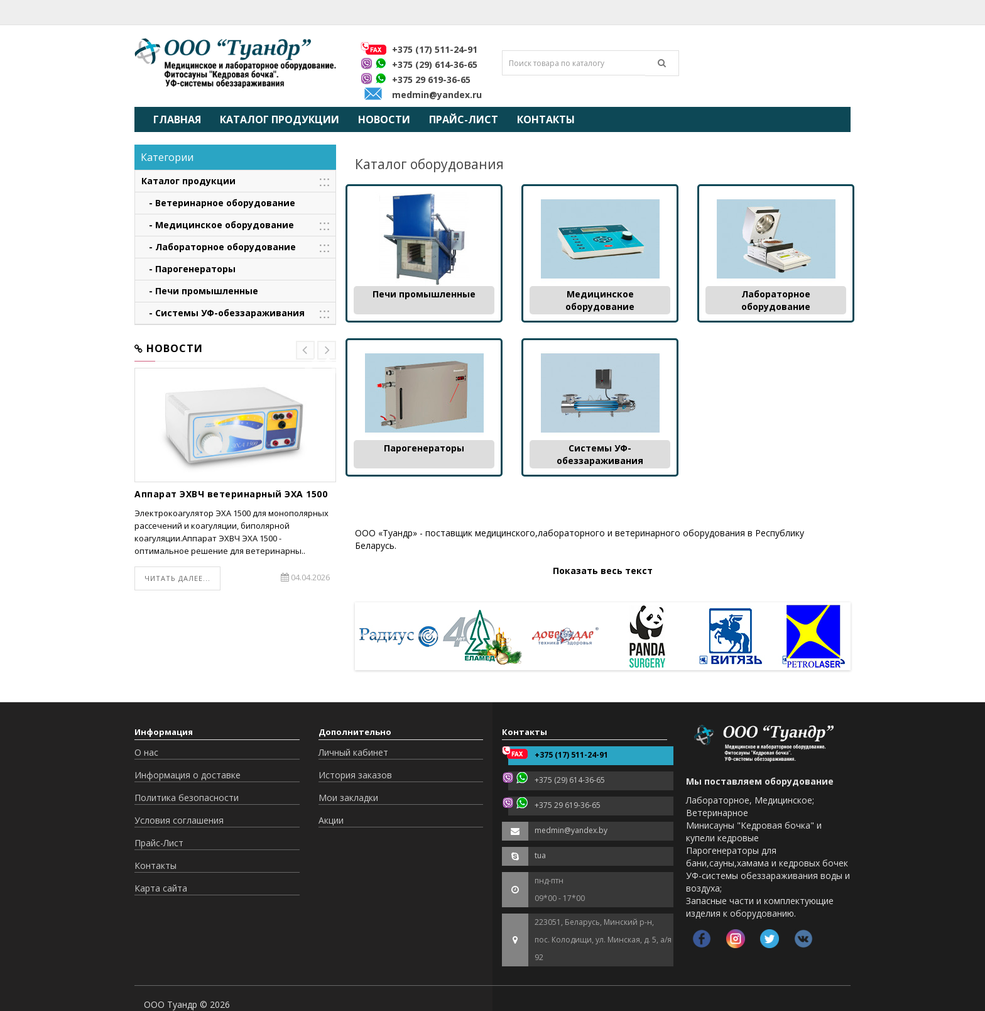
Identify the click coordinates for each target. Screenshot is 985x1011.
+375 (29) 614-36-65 (434, 64)
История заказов (355, 775)
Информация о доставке (187, 775)
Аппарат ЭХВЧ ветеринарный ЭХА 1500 (230, 494)
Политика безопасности (186, 798)
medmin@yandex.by (571, 830)
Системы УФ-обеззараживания (600, 454)
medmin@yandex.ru (437, 95)
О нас (146, 752)
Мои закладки (348, 798)
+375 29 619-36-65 (431, 80)
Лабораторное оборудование (775, 300)
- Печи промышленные (199, 291)
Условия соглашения (179, 820)
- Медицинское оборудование (217, 225)
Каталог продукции (279, 119)
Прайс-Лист (463, 119)
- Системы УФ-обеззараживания (223, 313)
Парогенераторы (424, 448)
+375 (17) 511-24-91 (434, 49)
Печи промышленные (424, 294)
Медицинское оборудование (599, 300)
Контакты (546, 119)
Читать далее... (177, 578)
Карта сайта (160, 888)
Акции (331, 820)
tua (540, 855)
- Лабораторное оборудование (218, 247)
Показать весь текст (603, 571)
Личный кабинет (353, 752)
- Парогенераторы (188, 269)
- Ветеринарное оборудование (218, 203)
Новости (384, 119)
